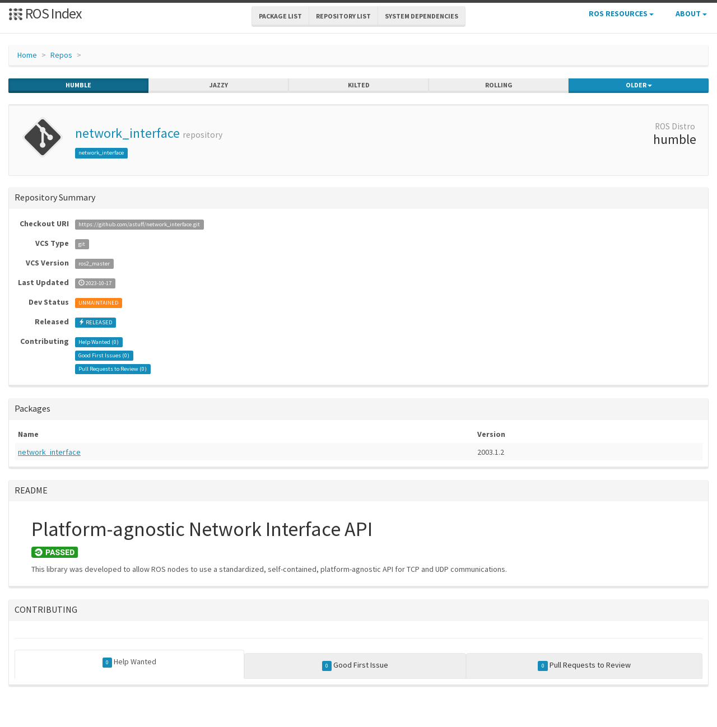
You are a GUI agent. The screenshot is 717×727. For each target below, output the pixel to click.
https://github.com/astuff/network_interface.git (139, 224)
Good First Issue (355, 665)
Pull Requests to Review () (112, 368)
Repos (61, 55)
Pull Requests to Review (584, 665)
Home (27, 55)
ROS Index (45, 13)
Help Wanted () (98, 342)
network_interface (127, 133)
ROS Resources (621, 13)
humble (78, 85)
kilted (359, 85)
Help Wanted (130, 662)
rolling (499, 85)
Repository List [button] (343, 16)
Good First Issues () (103, 355)
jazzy (218, 85)
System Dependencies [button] (421, 16)
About (691, 13)
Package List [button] (280, 16)
